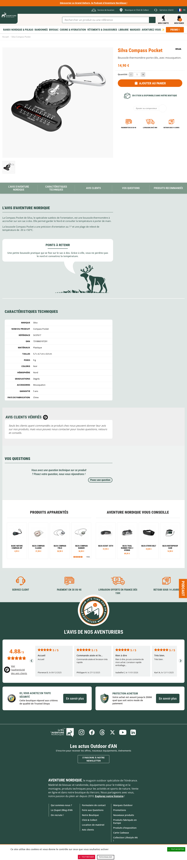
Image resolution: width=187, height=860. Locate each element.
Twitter (113, 732)
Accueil (5, 36)
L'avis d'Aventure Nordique (18, 188)
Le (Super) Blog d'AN (62, 810)
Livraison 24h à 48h (150, 127)
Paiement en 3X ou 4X (128, 127)
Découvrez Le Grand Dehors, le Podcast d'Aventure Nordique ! (93, 2)
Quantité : (123, 74)
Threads (102, 732)
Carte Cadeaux (121, 832)
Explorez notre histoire (109, 796)
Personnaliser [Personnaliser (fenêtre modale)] (105, 857)
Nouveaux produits (123, 814)
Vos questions (131, 188)
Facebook (92, 732)
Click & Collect (89, 819)
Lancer (152, 20)
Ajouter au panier (152, 83)
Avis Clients (93, 188)
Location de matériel (93, 824)
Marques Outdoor (123, 805)
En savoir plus (75, 698)
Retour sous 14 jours (171, 127)
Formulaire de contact (94, 805)
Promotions (119, 810)
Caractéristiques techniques (56, 188)
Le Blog (62, 732)
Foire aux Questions (92, 810)
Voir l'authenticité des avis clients (19, 670)
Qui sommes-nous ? (61, 805)
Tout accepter (176, 849)
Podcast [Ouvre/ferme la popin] (183, 588)
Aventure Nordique (65, 780)
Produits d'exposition (125, 827)
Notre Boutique (90, 814)
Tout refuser (86, 857)
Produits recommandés (168, 188)
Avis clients (88, 829)
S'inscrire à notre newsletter (93, 759)
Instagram (81, 732)
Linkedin (133, 732)
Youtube (123, 732)
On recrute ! (57, 814)
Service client (20, 589)
